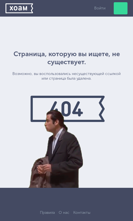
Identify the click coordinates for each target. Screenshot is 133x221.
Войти (99, 8)
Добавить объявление (120, 8)
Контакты (81, 212)
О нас (64, 212)
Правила (47, 212)
